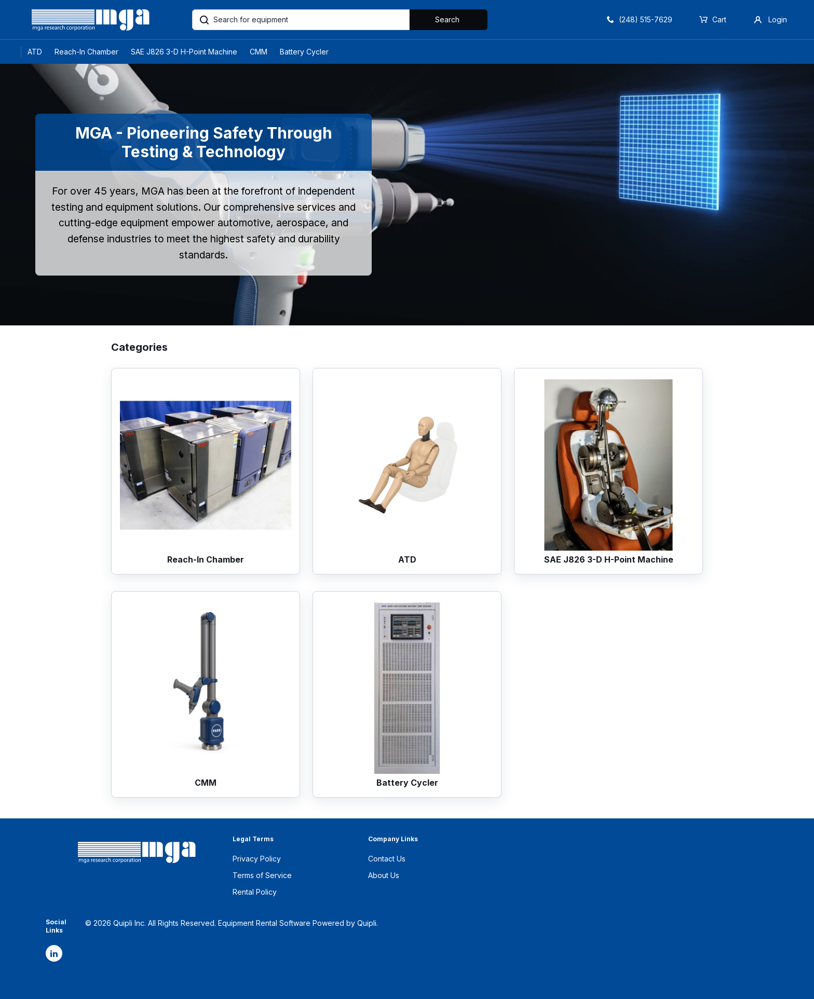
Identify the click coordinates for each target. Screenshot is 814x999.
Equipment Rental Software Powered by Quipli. (298, 923)
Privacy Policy (257, 858)
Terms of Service (262, 875)
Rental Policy (255, 891)
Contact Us (386, 858)
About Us (383, 875)
